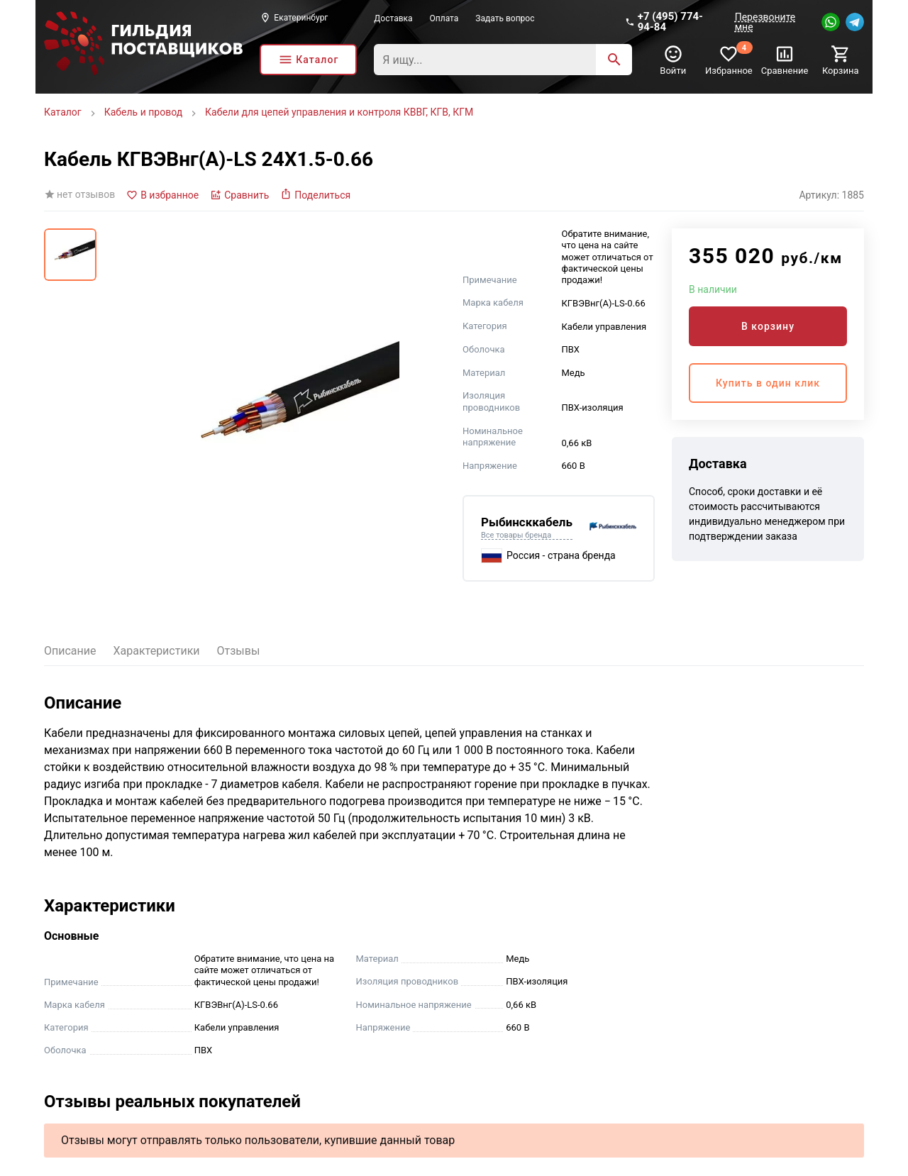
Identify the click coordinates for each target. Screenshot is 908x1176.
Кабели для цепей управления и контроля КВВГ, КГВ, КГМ (339, 112)
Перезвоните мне (765, 22)
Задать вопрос (504, 18)
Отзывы (238, 651)
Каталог (63, 112)
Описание (70, 651)
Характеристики (157, 651)
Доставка (393, 18)
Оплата (444, 18)
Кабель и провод (143, 112)
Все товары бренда (516, 535)
